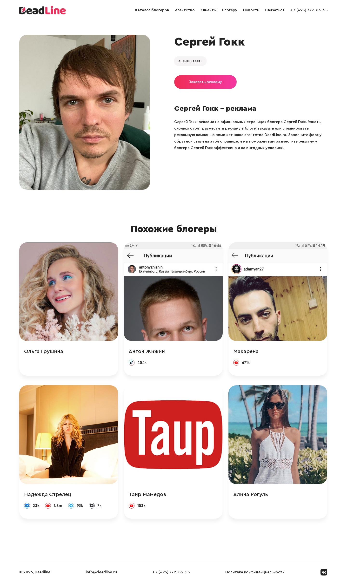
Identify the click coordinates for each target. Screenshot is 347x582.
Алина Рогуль (250, 494)
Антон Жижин (147, 351)
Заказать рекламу (205, 82)
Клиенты (208, 10)
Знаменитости (190, 61)
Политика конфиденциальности (255, 572)
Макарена (246, 351)
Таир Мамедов (147, 494)
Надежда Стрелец (47, 494)
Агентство (185, 10)
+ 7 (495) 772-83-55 (309, 10)
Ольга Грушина (43, 351)
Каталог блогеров (152, 10)
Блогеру (229, 10)
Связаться (274, 10)
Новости (251, 10)
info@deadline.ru (101, 572)
